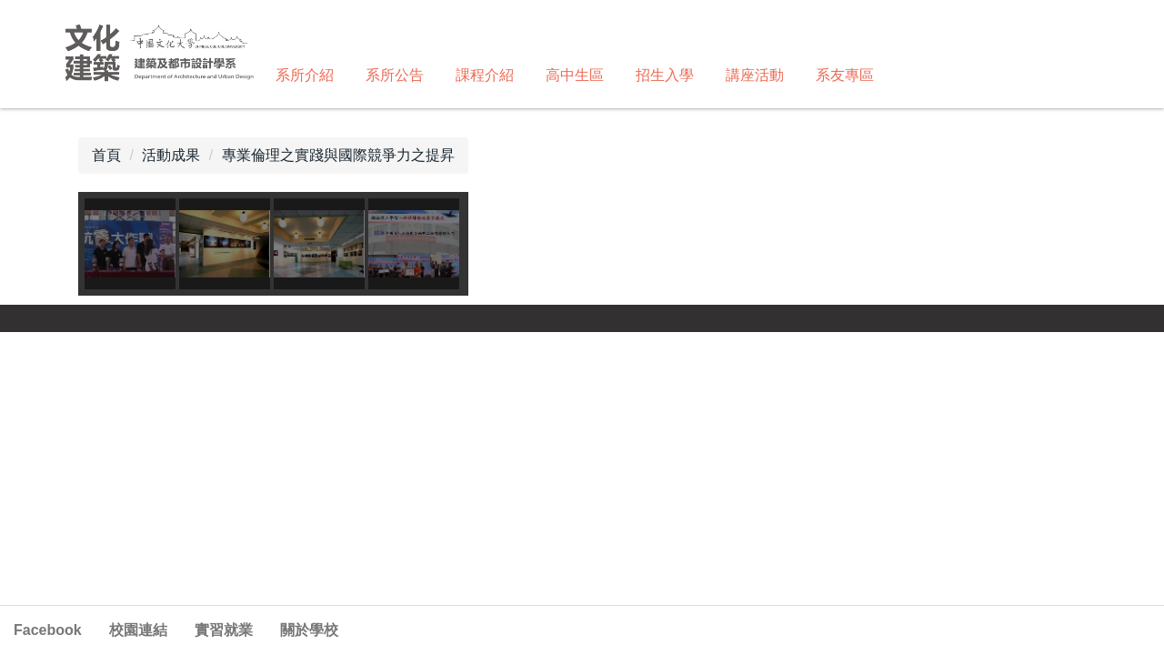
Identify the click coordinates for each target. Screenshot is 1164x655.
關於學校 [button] (309, 630)
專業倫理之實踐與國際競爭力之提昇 (338, 155)
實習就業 (224, 630)
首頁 (106, 155)
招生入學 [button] (665, 75)
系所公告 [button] (395, 75)
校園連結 (138, 630)
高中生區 (575, 75)
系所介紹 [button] (305, 75)
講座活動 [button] (755, 75)
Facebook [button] (48, 630)
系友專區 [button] (845, 75)
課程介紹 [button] (485, 75)
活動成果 (171, 155)
